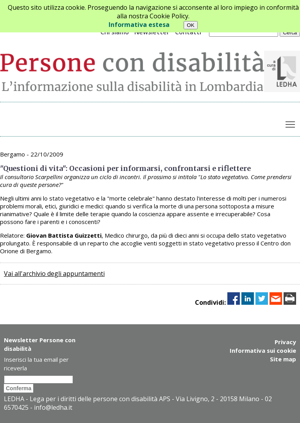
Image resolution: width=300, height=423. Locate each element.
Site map (283, 359)
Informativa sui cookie (263, 350)
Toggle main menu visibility (291, 122)
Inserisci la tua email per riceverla (36, 363)
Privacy (285, 342)
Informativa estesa (139, 24)
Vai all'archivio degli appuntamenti (54, 273)
